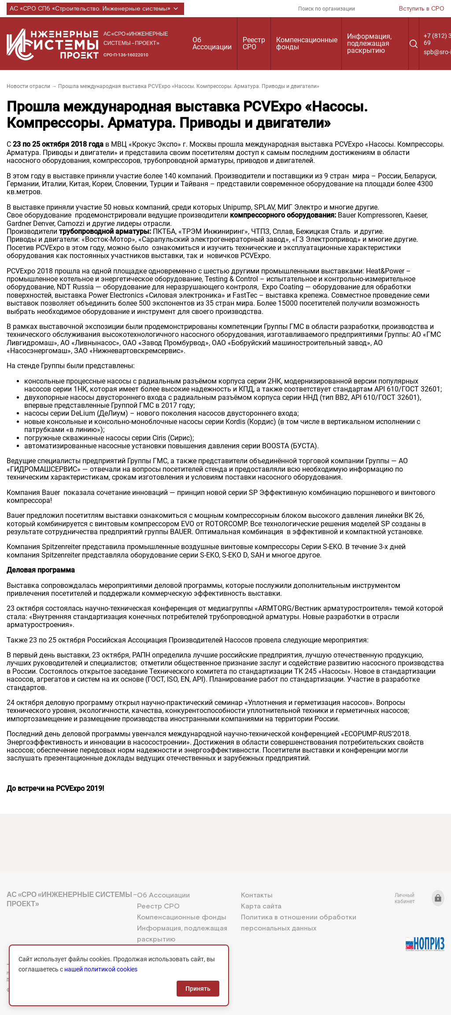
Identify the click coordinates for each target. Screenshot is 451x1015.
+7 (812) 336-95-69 (46, 964)
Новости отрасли (28, 86)
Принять (198, 988)
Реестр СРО (254, 43)
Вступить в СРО (421, 9)
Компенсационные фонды (306, 43)
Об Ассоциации (212, 43)
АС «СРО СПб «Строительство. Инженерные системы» (95, 9)
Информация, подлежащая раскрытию (369, 43)
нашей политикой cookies (100, 969)
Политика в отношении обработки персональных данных (298, 923)
